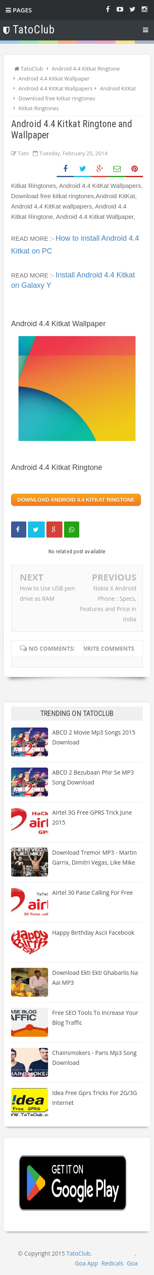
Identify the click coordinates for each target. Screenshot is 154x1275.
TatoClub (78, 1253)
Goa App (86, 1263)
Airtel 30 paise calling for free (92, 892)
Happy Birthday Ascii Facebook (93, 932)
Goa (132, 1263)
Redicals (112, 1263)
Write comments (107, 648)
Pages (19, 10)
